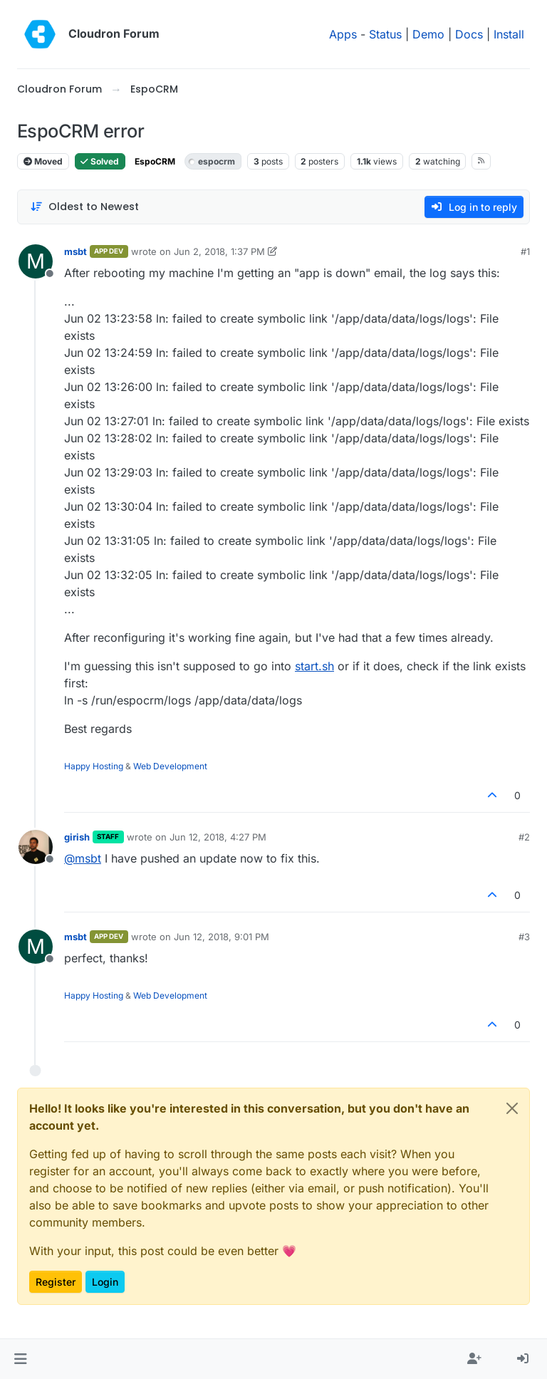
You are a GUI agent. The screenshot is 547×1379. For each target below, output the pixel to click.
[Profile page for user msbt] (36, 261)
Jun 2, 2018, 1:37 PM (219, 251)
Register (55, 1282)
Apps (343, 34)
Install (509, 34)
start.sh (314, 666)
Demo (428, 34)
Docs (469, 34)
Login (105, 1282)
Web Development (170, 766)
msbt (75, 251)
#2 (524, 837)
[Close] (512, 1108)
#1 (525, 251)
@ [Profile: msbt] (82, 858)
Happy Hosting (93, 766)
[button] (20, 1359)
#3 (524, 936)
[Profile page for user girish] (36, 847)
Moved (43, 161)
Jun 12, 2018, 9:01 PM (221, 936)
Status (385, 34)
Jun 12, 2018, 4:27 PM (218, 837)
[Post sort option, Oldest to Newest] (84, 207)
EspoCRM (155, 161)
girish (77, 837)
